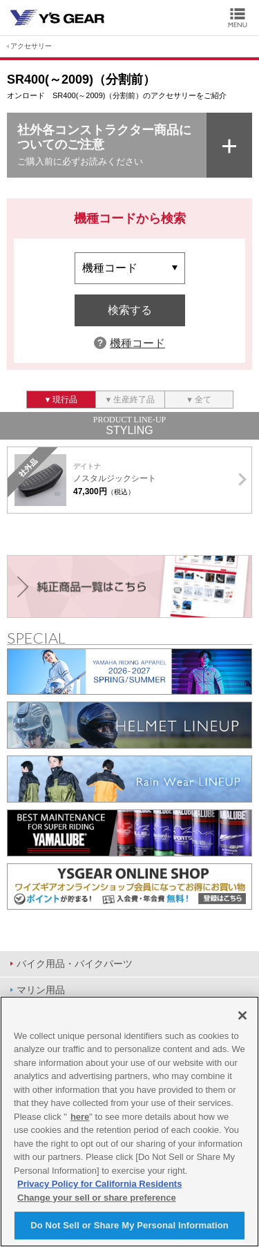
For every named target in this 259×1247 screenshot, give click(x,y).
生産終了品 (134, 399)
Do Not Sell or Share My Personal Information (129, 1225)
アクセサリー (31, 46)
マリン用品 (41, 989)
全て (203, 399)
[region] (129, 1121)
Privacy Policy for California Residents (99, 1184)
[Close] (242, 1015)
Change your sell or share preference (96, 1197)
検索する (130, 310)
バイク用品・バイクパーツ (75, 963)
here (79, 1117)
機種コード (137, 343)
